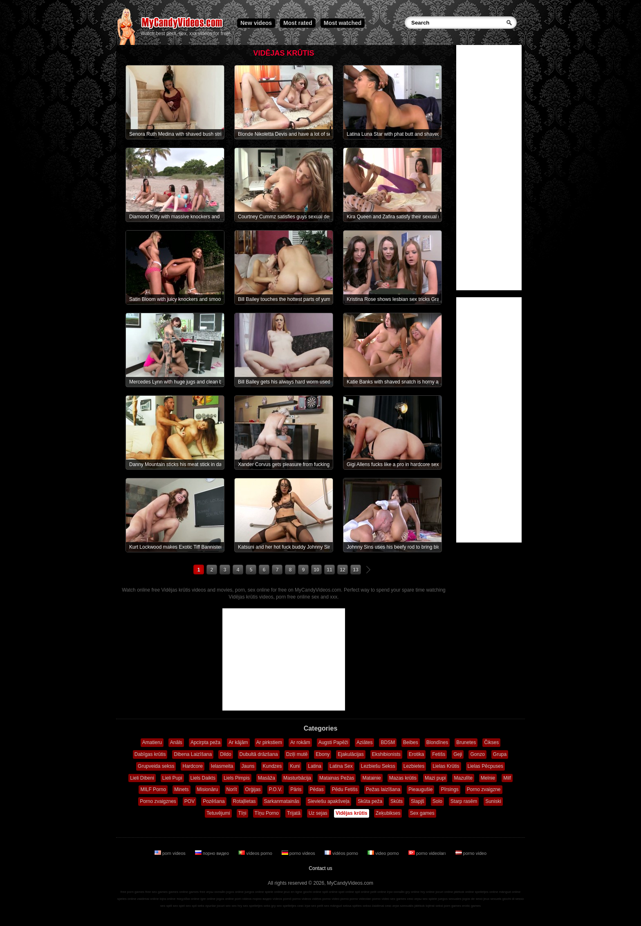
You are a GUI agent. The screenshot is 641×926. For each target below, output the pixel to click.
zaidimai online (148, 899)
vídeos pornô (282, 899)
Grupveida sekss (156, 766)
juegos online (254, 892)
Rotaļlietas (244, 801)
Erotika (416, 754)
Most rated (297, 23)
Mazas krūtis (403, 778)
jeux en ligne (293, 892)
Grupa (500, 754)
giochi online (312, 892)
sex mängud (333, 906)
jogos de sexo (472, 899)
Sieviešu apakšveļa (328, 801)
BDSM (388, 742)
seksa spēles (352, 906)
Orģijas (253, 789)
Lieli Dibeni (142, 778)
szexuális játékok (412, 906)
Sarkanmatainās (282, 801)
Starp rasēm (463, 801)
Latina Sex (341, 766)
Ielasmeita (222, 766)
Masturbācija (297, 778)
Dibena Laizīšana (193, 754)
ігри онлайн (396, 892)
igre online (207, 899)
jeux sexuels (493, 899)
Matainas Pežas (336, 778)
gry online (413, 892)
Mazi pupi (435, 778)
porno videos (299, 853)
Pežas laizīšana (383, 789)
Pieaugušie (420, 789)
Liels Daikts (203, 778)
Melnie (488, 778)
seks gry (270, 906)
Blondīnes (437, 742)
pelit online (378, 892)
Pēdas (317, 789)
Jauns (248, 766)
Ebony (322, 754)
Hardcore (192, 766)
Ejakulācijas (350, 754)
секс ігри (303, 906)
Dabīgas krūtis (150, 754)
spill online (329, 892)
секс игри (392, 906)
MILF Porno (153, 789)
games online (178, 892)
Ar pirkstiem (269, 742)
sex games (398, 899)
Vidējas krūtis (352, 813)
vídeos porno (255, 853)
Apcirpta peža (205, 742)
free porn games (132, 892)
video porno (384, 853)
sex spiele (430, 899)
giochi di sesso (513, 899)
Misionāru (207, 789)
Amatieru (152, 742)
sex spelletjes (252, 906)
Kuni (295, 766)
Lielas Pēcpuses (485, 766)
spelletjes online (486, 892)
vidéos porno (342, 853)
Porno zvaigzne (484, 789)
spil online (362, 892)
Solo (437, 801)
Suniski (493, 801)
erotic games (471, 906)
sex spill (166, 906)
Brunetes (466, 742)
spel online (346, 892)
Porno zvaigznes (158, 801)
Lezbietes (413, 766)
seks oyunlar (206, 906)
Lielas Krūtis (446, 766)
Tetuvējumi (218, 813)
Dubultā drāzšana (259, 754)
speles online (127, 899)
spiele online (274, 892)
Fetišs (438, 754)
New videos (256, 23)
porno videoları (427, 853)
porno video (471, 853)
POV (189, 801)
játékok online (464, 892)
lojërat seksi (434, 906)
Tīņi (242, 813)
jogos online (235, 892)
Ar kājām (238, 742)
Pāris (295, 789)
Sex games (422, 813)
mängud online (509, 892)
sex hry (236, 906)
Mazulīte (463, 778)
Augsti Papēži (333, 742)
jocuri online (444, 892)
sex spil (191, 906)
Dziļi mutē (297, 754)
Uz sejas (318, 813)
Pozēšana (213, 801)
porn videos (171, 853)
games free (197, 892)
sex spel (179, 906)
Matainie (371, 778)
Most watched (343, 23)
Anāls (176, 742)
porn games (452, 906)
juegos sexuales (449, 899)
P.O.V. (275, 789)
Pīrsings (449, 789)
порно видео (212, 853)
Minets (181, 789)
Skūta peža (370, 801)
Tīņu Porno (267, 813)
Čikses (491, 742)
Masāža (266, 778)
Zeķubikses (388, 813)
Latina (314, 766)
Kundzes (272, 766)
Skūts (396, 801)
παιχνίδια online (188, 899)
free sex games (156, 892)
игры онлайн (215, 892)
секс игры (414, 899)
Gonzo (477, 754)
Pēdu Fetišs (345, 789)
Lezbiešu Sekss (378, 766)
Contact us (320, 868)
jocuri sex (224, 906)
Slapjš (417, 801)
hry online (427, 892)
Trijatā (293, 813)
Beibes (410, 742)
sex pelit (317, 906)
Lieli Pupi (172, 778)
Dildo (225, 754)
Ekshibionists (386, 754)
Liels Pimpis (237, 778)
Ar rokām (300, 742)
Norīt (231, 789)
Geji (457, 754)
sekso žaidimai (373, 906)
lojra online (168, 899)
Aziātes (364, 742)
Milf (507, 778)
